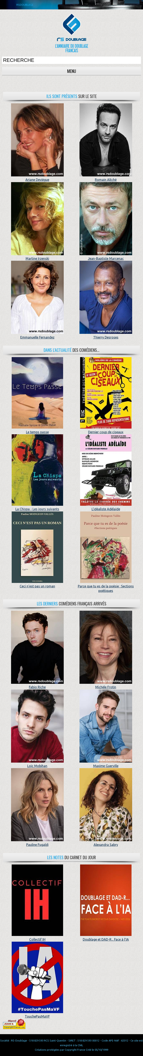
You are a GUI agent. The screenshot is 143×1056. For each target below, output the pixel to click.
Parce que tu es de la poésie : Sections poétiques (106, 586)
